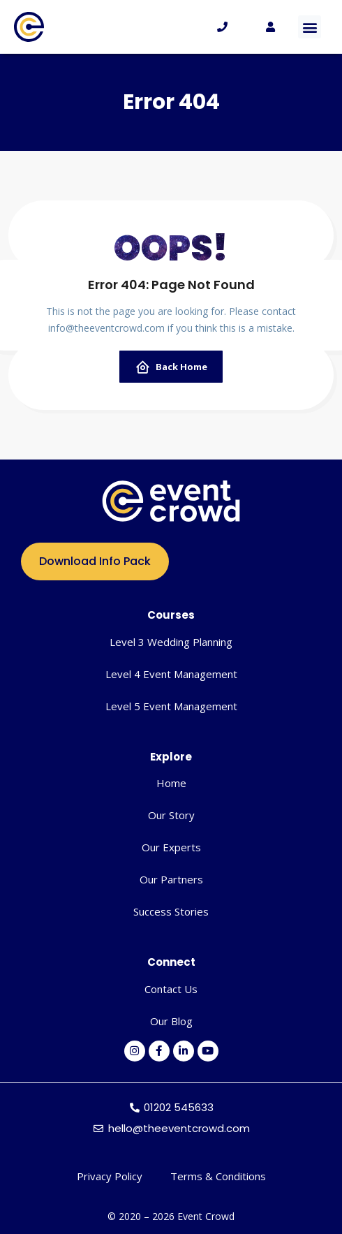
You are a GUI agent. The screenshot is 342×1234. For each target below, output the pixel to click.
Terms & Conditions (218, 1176)
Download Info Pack (95, 561)
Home (171, 783)
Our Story (171, 815)
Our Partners (171, 879)
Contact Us (171, 989)
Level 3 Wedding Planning (171, 642)
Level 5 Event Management (171, 706)
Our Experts (171, 847)
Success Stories (171, 911)
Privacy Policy (109, 1176)
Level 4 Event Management (171, 674)
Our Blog (171, 1021)
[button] (309, 26)
